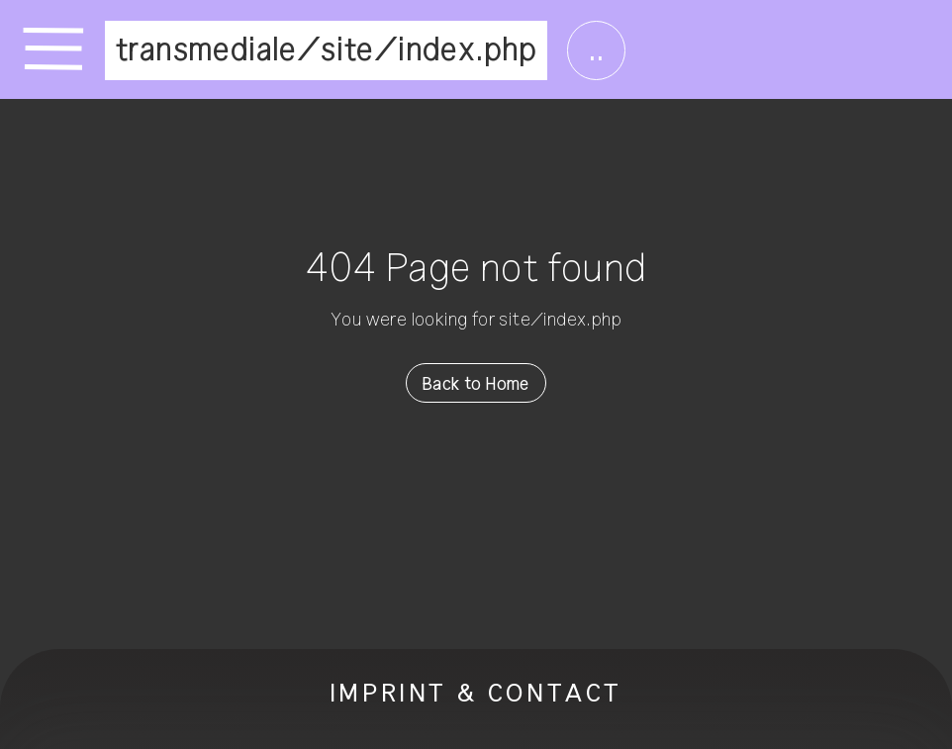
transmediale (206, 50)
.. (596, 50)
